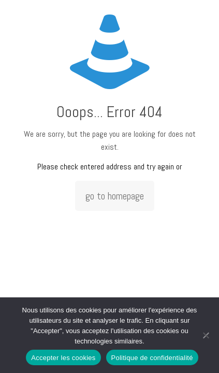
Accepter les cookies (63, 358)
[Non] (206, 335)
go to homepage (114, 196)
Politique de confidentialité (152, 358)
